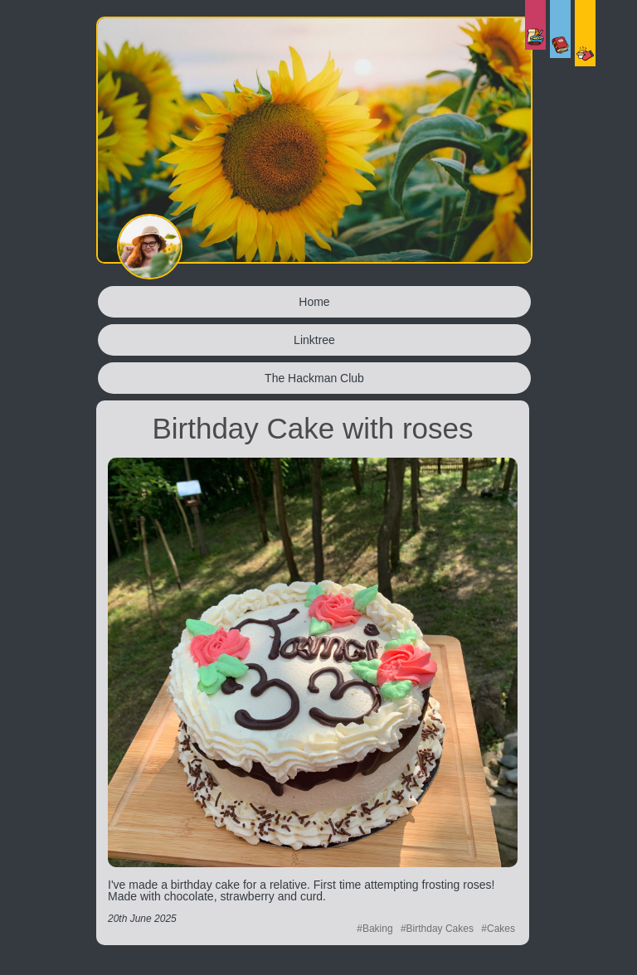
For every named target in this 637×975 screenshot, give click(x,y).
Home (314, 301)
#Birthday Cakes (437, 928)
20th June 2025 (142, 918)
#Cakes (498, 928)
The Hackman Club (314, 378)
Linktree (314, 340)
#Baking (374, 928)
